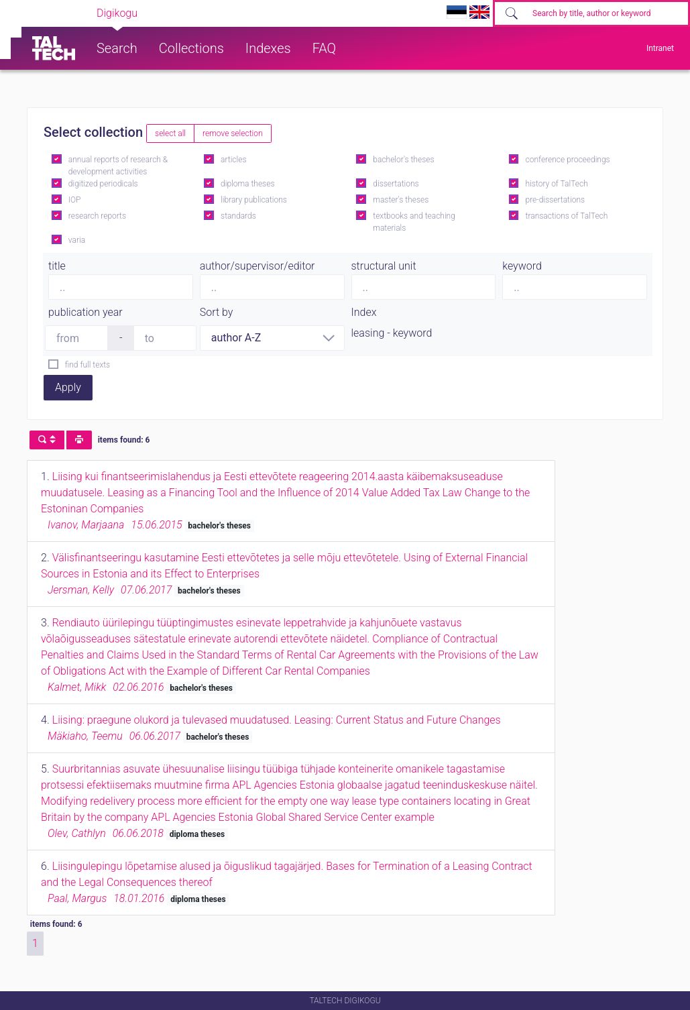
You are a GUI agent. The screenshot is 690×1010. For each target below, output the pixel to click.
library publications (254, 200)
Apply (68, 387)
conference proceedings (568, 159)
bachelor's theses (403, 159)
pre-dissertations (555, 200)
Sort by (216, 312)
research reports (97, 216)
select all (170, 133)
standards (238, 216)
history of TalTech (557, 183)
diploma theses (247, 183)
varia (76, 240)
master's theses (400, 200)
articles (233, 159)
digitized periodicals (103, 183)
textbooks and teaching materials (414, 222)
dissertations (395, 183)
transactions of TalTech (567, 216)
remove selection (232, 133)
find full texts (87, 365)
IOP (74, 200)
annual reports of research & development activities (118, 165)
